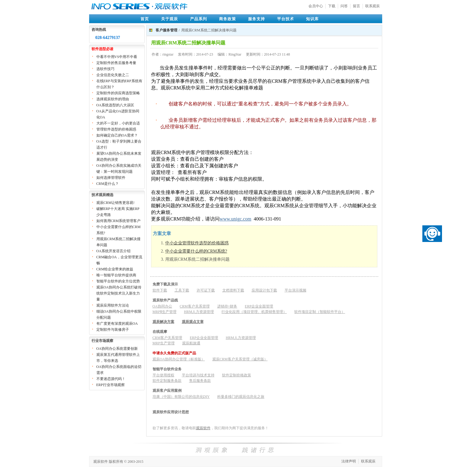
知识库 (312, 19)
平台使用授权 (163, 375)
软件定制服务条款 (167, 380)
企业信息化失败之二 (112, 75)
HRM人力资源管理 (199, 312)
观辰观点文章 (193, 322)
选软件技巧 (105, 69)
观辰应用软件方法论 (112, 305)
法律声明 (348, 461)
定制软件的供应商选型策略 (118, 93)
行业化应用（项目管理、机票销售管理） (254, 312)
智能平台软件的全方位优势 (118, 281)
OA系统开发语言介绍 (113, 251)
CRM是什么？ (107, 184)
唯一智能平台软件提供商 (116, 275)
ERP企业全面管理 (259, 306)
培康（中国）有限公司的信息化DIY (181, 397)
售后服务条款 (200, 380)
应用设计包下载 (264, 290)
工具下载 (182, 290)
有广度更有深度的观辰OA (117, 323)
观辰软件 (203, 428)
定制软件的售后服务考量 (116, 63)
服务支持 (256, 19)
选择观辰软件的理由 (112, 99)
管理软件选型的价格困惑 (116, 129)
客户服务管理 (166, 30)
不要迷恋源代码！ (110, 379)
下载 (331, 6)
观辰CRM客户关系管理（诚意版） (240, 359)
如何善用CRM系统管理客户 (118, 221)
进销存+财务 (227, 306)
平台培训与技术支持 (198, 375)
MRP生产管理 (164, 343)
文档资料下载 (233, 290)
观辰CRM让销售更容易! (115, 203)
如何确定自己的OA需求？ (117, 135)
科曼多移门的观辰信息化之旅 (240, 397)
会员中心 (315, 6)
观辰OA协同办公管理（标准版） (179, 359)
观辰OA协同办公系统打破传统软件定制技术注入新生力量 (118, 293)
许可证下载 (206, 290)
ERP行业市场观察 (110, 385)
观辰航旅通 (191, 343)
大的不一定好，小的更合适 (118, 123)
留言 (356, 6)
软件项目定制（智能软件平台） (319, 312)
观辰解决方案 (163, 322)
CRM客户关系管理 (195, 306)
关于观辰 (169, 19)
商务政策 (227, 19)
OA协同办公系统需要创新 (117, 348)
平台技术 (285, 19)
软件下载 (160, 290)
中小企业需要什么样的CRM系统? (196, 251)
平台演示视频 (295, 290)
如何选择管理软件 (110, 178)
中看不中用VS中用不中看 (116, 57)
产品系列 (198, 19)
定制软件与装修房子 (112, 329)
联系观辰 (372, 6)
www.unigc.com (235, 218)
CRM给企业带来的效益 (115, 269)
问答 (344, 6)
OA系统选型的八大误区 (115, 105)
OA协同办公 (162, 306)
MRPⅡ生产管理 (164, 312)
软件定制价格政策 (236, 375)
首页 (144, 19)
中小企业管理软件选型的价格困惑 (197, 243)
